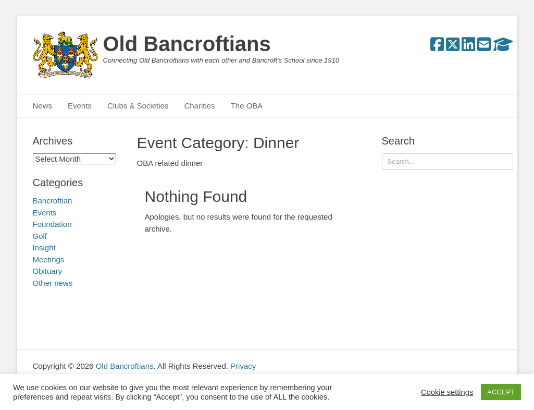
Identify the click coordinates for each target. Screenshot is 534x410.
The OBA (247, 105)
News (43, 105)
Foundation (52, 224)
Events (80, 105)
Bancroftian (52, 200)
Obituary (48, 271)
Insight (44, 247)
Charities (199, 105)
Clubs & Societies (138, 105)
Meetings (49, 259)
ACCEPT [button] (501, 392)
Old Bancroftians (187, 43)
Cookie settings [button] (447, 392)
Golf (40, 236)
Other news (53, 283)
